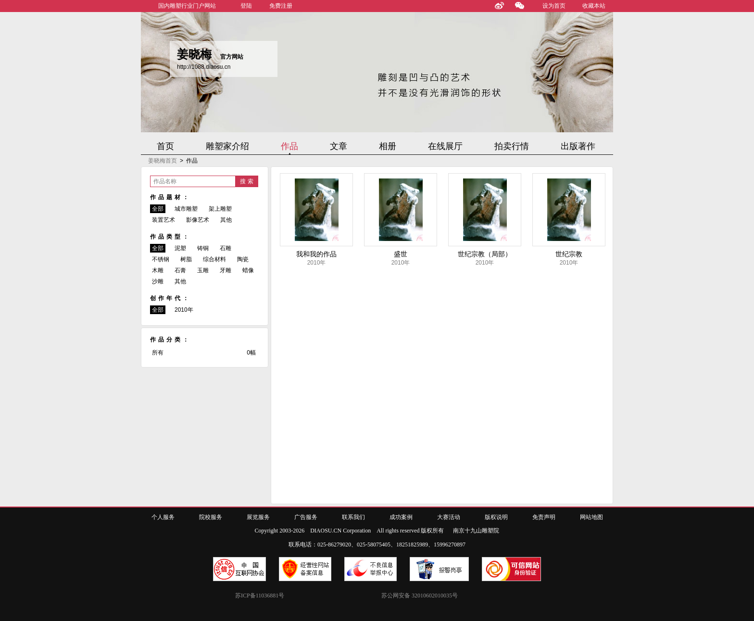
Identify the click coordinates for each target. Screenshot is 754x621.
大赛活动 (448, 517)
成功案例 (401, 517)
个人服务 (163, 517)
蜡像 (248, 270)
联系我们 (353, 517)
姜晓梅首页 (162, 160)
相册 (387, 146)
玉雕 (203, 270)
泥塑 (180, 248)
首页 (165, 146)
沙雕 (157, 281)
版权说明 (496, 517)
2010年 (184, 309)
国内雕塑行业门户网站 (187, 5)
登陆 (246, 5)
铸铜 (203, 248)
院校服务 (210, 517)
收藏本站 (593, 5)
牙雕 (225, 270)
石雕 (225, 248)
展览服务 (258, 517)
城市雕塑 (186, 208)
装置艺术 (163, 219)
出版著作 (578, 146)
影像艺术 (197, 219)
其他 (226, 219)
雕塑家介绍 (227, 146)
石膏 (180, 270)
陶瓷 (243, 259)
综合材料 (214, 259)
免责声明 (543, 517)
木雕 (157, 270)
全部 (157, 208)
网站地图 (591, 517)
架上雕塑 (220, 208)
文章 (338, 146)
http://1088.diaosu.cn (203, 66)
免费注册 (280, 5)
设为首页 (554, 5)
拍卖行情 (511, 146)
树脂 (186, 259)
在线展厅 (445, 146)
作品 (289, 146)
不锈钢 (160, 259)
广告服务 (305, 517)
